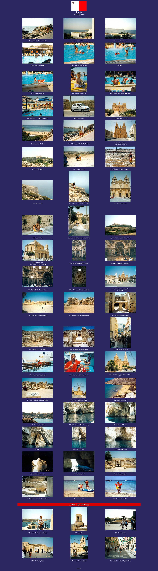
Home (79, 568)
